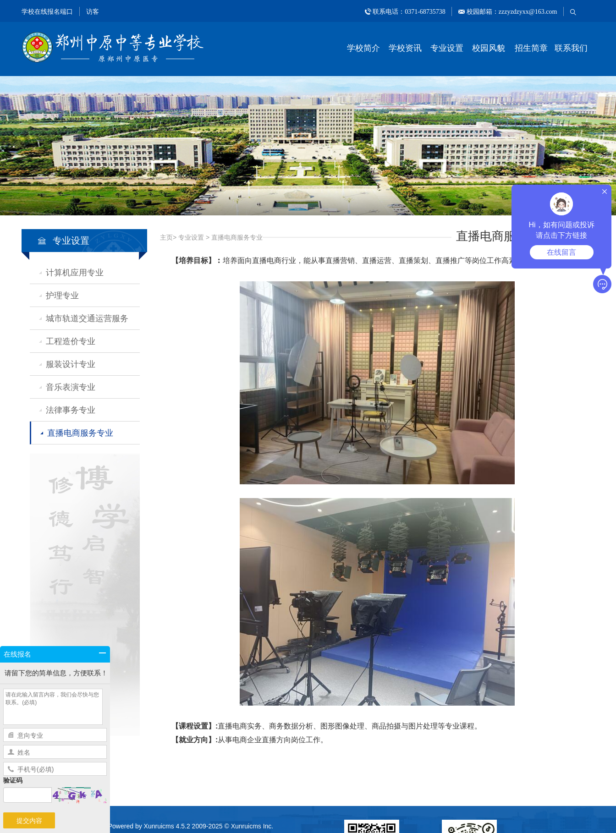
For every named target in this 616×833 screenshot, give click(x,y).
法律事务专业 (70, 410)
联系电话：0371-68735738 (409, 11)
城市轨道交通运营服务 (87, 318)
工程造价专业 (70, 341)
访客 (92, 11)
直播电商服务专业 (80, 433)
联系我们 (571, 48)
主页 (166, 237)
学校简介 (363, 48)
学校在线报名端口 (47, 11)
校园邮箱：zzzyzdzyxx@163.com (511, 11)
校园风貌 (488, 48)
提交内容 (29, 820)
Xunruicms (159, 826)
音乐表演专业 (70, 387)
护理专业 (62, 295)
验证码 (12, 780)
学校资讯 (405, 48)
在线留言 (561, 252)
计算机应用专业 (75, 272)
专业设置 (446, 48)
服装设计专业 (70, 364)
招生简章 (531, 48)
